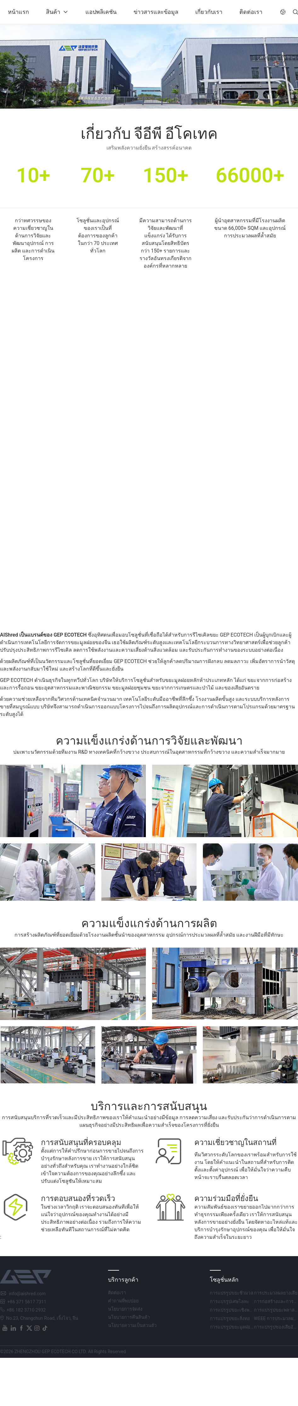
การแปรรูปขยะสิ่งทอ (230, 1318)
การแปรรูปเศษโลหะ (229, 1301)
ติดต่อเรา (250, 12)
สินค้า (53, 12)
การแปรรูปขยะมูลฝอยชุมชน (237, 1327)
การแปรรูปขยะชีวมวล (231, 1293)
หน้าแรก (18, 12)
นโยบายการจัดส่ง (125, 1309)
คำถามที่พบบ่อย (123, 1301)
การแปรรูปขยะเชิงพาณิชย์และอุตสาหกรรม (252, 1310)
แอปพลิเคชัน (101, 12)
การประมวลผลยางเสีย (275, 1293)
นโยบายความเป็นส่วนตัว (132, 1325)
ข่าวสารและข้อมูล (156, 12)
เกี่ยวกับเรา (208, 12)
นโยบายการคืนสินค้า (129, 1317)
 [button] (282, 11)
